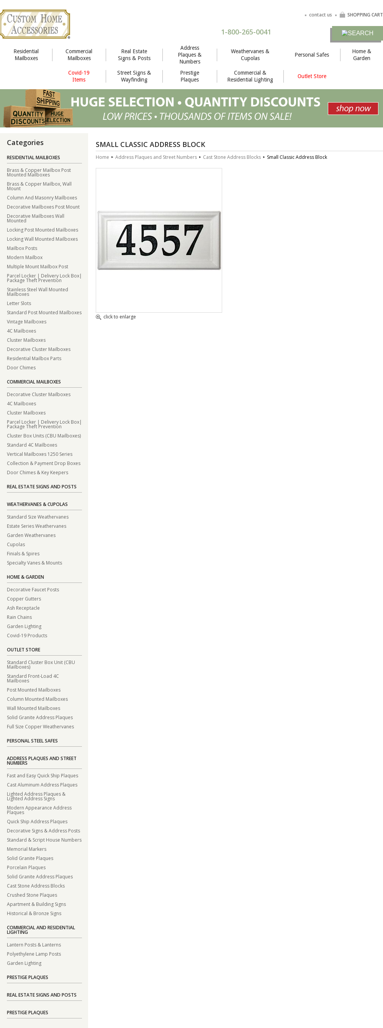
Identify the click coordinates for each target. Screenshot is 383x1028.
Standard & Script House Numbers (44, 839)
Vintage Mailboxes (26, 321)
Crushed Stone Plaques (32, 894)
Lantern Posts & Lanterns (34, 944)
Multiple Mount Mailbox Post (37, 266)
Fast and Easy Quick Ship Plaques (42, 775)
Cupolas (16, 544)
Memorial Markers (26, 849)
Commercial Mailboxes (78, 54)
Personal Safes (312, 55)
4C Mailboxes (21, 330)
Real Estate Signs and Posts (42, 486)
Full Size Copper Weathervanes (40, 726)
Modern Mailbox (25, 257)
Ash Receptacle (23, 607)
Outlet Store (312, 76)
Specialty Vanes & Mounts (34, 562)
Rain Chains (19, 617)
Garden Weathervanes (31, 535)
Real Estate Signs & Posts (134, 54)
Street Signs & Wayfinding (134, 76)
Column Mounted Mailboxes (37, 699)
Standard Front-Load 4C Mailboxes (33, 678)
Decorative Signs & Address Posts (43, 830)
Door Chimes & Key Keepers (37, 472)
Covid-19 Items (79, 76)
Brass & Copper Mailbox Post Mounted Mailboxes (39, 172)
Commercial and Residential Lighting (41, 929)
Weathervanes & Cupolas (250, 54)
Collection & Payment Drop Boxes (43, 463)
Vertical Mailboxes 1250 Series (39, 454)
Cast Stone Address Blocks (36, 885)
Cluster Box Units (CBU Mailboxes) (44, 435)
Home (102, 157)
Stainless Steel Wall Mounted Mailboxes (37, 291)
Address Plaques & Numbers (189, 55)
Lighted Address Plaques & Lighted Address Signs (36, 796)
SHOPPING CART (361, 14)
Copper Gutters (24, 598)
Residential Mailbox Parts (34, 358)
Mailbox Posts (22, 248)
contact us (320, 14)
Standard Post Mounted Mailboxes (44, 312)
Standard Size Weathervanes (38, 516)
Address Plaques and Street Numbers (42, 760)
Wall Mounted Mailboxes (33, 708)
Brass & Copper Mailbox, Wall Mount (39, 186)
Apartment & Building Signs (36, 904)
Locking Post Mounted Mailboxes (42, 229)
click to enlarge (116, 317)
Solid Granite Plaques (30, 858)
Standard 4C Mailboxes (32, 444)
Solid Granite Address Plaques (40, 717)
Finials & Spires (23, 553)
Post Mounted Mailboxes (34, 689)
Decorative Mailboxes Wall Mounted (35, 218)
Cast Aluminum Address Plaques (42, 784)
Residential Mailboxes (26, 54)
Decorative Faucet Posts (33, 589)
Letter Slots (19, 303)
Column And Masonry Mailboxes (42, 197)
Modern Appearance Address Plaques (39, 809)
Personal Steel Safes (32, 741)
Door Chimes (21, 367)
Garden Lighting (24, 626)
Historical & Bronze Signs (34, 913)
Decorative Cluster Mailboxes (38, 349)
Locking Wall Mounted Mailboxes (42, 238)
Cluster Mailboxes (26, 340)
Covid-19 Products (27, 635)
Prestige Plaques (189, 76)
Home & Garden (361, 54)
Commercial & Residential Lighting (250, 76)
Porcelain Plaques (26, 867)
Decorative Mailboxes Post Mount (43, 206)
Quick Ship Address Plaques (37, 821)
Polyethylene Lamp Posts (34, 953)
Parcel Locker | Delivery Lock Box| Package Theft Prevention (44, 278)
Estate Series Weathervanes (36, 526)
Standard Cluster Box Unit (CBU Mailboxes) (41, 664)
